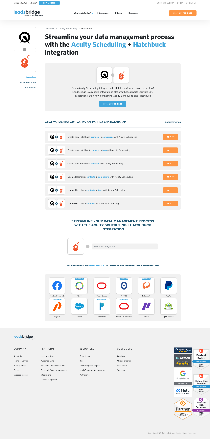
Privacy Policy (20, 365)
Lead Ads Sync (47, 356)
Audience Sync (47, 360)
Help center (122, 365)
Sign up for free (112, 104)
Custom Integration (49, 379)
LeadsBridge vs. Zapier (90, 365)
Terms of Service (21, 360)
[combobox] (125, 246)
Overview (31, 77)
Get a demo (85, 356)
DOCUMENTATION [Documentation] (173, 122)
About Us (18, 356)
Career (17, 370)
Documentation (28, 82)
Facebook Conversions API (52, 365)
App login (121, 356)
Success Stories (21, 374)
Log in (180, 3)
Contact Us (191, 3)
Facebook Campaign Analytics (54, 370)
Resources (133, 13)
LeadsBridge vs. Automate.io (92, 370)
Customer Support (165, 3)
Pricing (118, 13)
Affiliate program (124, 360)
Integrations (102, 13)
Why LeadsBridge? (82, 13)
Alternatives (30, 87)
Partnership (85, 374)
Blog (81, 360)
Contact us (121, 370)
